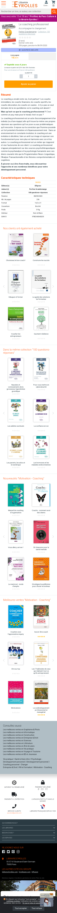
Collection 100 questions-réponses (34, 33)
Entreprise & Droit (10, 767)
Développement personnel (37, 762)
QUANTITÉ (28, 73)
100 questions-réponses (38, 192)
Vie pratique (8, 759)
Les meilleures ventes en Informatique (19, 732)
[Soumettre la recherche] (54, 11)
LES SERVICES (28, 837)
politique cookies (13, 901)
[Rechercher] (25, 11)
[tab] (14, 56)
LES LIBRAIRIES (28, 827)
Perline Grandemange (27, 32)
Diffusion (35, 872)
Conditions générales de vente (25, 878)
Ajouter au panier (28, 84)
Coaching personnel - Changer (15, 765)
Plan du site (40, 878)
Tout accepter (21, 908)
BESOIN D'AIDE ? (28, 832)
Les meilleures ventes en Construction (18, 735)
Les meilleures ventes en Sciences (17, 740)
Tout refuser (37, 908)
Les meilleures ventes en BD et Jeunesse (20, 754)
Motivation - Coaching (43, 767)
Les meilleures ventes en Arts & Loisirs (18, 746)
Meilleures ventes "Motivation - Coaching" (27, 600)
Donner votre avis (26, 43)
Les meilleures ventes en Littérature (18, 743)
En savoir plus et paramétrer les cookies (38, 903)
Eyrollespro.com (24, 872)
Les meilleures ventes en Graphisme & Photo (21, 730)
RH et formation (25, 767)
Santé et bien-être (22, 759)
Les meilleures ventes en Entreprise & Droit (20, 738)
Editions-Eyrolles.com (10, 872)
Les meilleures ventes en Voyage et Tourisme (21, 751)
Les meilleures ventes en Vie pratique (18, 749)
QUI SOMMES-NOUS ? (10, 823)
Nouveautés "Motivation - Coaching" (23, 478)
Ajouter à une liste (28, 50)
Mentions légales (8, 878)
